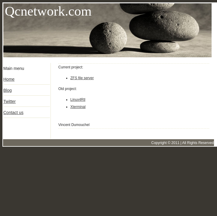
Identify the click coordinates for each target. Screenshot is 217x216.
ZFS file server (82, 78)
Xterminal (78, 107)
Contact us (13, 112)
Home (8, 79)
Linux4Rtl (77, 100)
